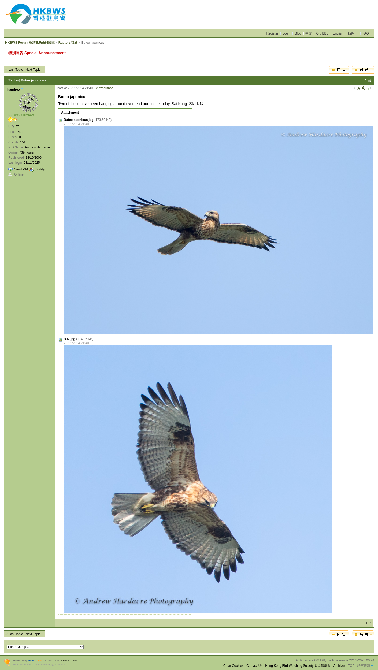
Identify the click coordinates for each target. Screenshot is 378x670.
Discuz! (32, 660)
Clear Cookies (233, 666)
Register (272, 33)
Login (286, 33)
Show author (104, 88)
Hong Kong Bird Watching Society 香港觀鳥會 (298, 666)
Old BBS (322, 33)
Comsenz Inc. (69, 660)
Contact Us (254, 666)
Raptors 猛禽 (68, 42)
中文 (308, 33)
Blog (298, 33)
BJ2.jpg (69, 339)
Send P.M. (21, 169)
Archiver (339, 666)
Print (367, 81)
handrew (13, 89)
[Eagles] (14, 80)
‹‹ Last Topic (14, 70)
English (338, 33)
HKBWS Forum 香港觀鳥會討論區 (30, 42)
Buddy (40, 169)
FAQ (365, 33)
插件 (351, 33)
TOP (367, 623)
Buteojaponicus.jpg (78, 120)
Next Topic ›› (34, 70)
